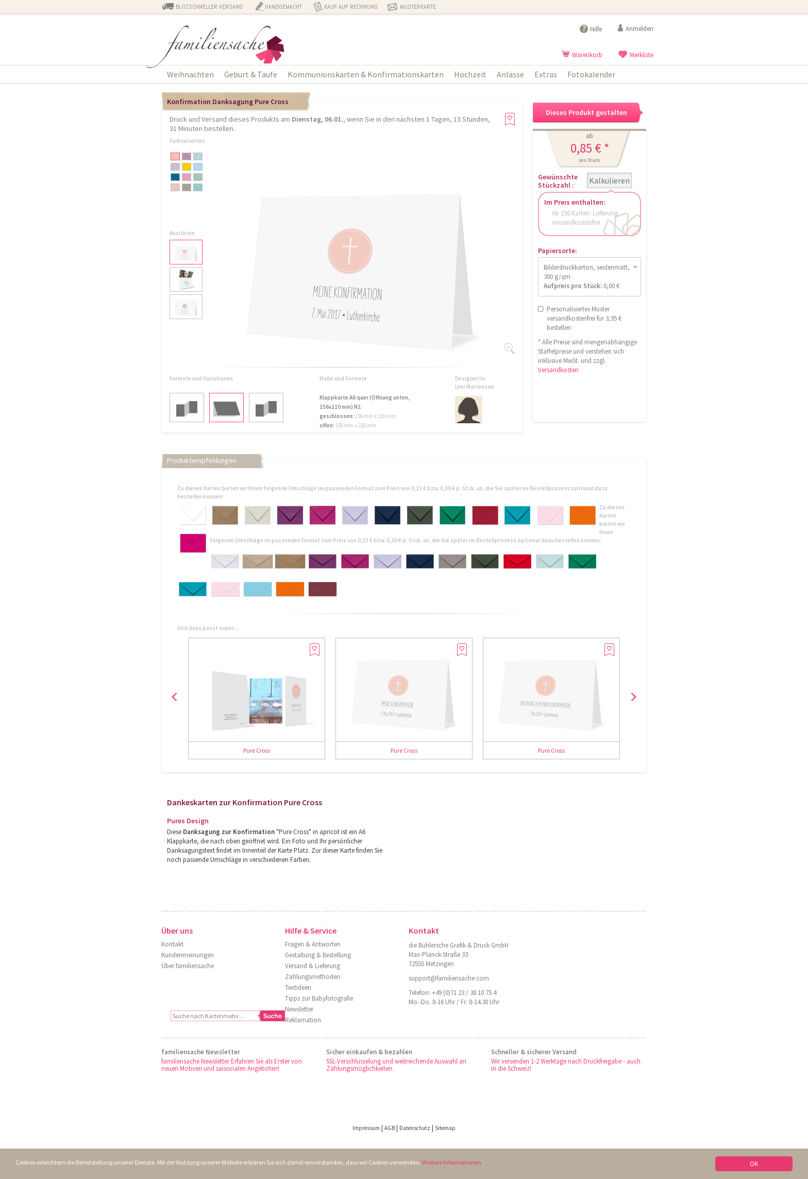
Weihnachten (190, 74)
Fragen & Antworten (313, 944)
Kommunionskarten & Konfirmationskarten (366, 74)
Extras (545, 74)
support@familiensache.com (449, 978)
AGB (389, 1128)
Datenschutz (414, 1128)
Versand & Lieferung (312, 965)
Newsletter (299, 1009)
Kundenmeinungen (187, 955)
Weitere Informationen (470, 1163)
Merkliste (641, 55)
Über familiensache (187, 965)
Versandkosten (558, 370)
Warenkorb (587, 55)
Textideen (298, 987)
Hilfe (596, 29)
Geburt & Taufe (250, 74)
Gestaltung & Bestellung (318, 955)
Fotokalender (591, 74)
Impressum (366, 1128)
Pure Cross (256, 750)
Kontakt (172, 944)
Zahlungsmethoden (312, 976)
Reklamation (303, 1020)
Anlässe (510, 74)
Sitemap (445, 1128)
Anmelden (639, 28)
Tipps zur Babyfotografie (319, 998)
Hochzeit (470, 74)
